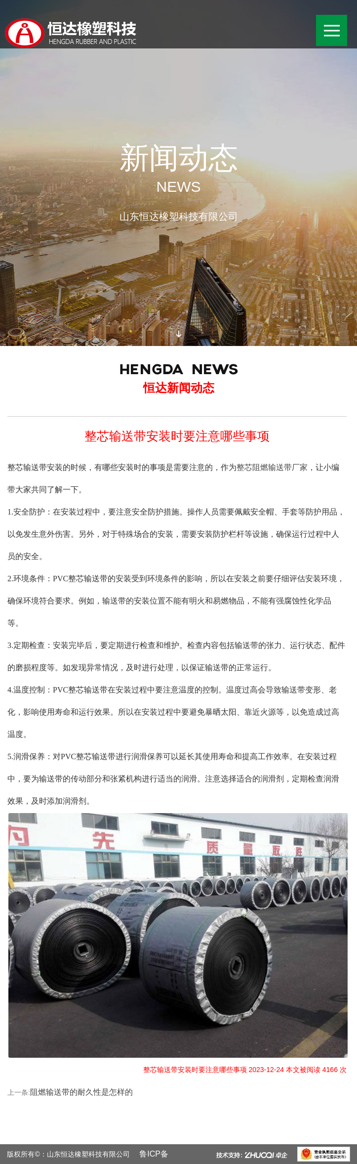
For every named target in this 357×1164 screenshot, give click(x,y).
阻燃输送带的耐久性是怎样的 (81, 1092)
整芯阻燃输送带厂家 (272, 467)
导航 (336, 23)
